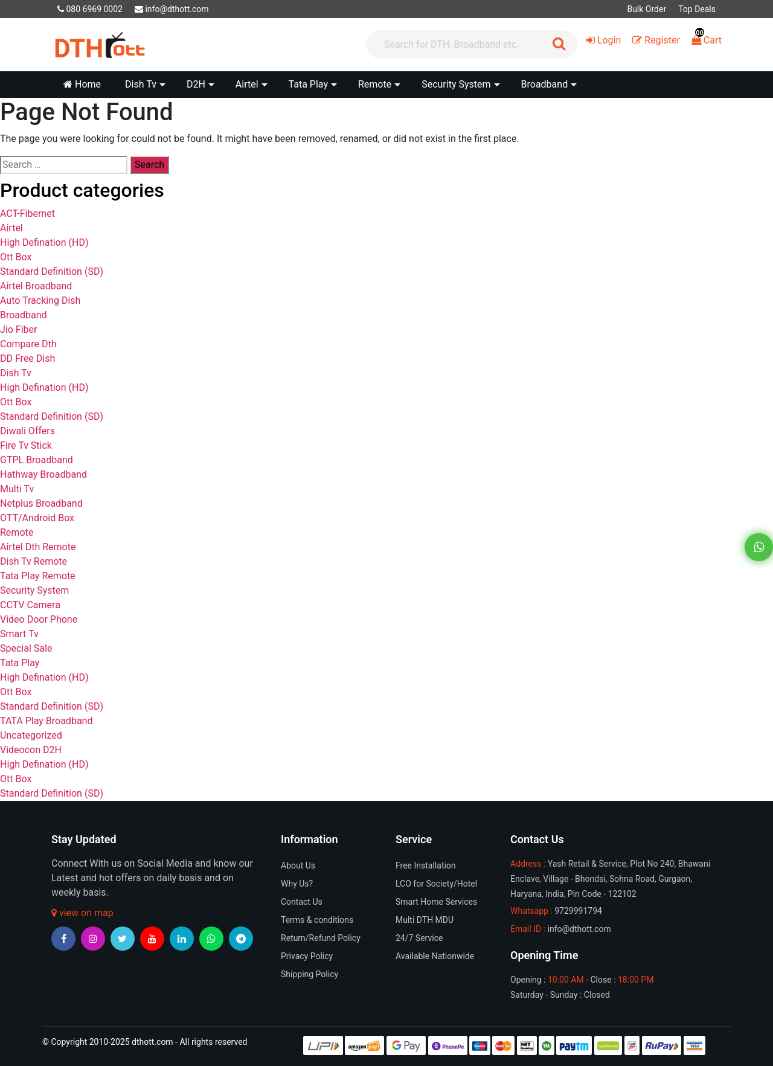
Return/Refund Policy (321, 938)
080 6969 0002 (90, 9)
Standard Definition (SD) (51, 271)
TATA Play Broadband (46, 721)
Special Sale (26, 648)
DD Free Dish (27, 358)
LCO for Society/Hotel (436, 883)
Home (82, 84)
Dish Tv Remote (33, 561)
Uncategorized (31, 735)
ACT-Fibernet (27, 213)
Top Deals (697, 9)
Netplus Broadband (41, 503)
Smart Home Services (436, 902)
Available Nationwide (435, 956)
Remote (16, 532)
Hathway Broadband (43, 474)
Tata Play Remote (37, 576)
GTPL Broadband (36, 460)
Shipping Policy (309, 974)
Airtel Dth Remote (37, 547)
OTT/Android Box (37, 518)
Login (603, 40)
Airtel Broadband (36, 286)
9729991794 (578, 911)
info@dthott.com (172, 9)
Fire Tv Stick (26, 445)
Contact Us (301, 902)
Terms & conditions (317, 920)
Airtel (11, 228)
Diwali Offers (27, 431)
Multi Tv (17, 489)
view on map (82, 913)
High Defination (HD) (44, 242)
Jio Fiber (18, 329)
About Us (298, 865)
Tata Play (19, 663)
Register (656, 40)
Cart (706, 40)
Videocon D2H (31, 750)
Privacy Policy (307, 956)
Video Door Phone (38, 619)
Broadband (23, 315)
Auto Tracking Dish (40, 300)
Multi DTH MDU (425, 920)
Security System (34, 590)
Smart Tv (19, 634)
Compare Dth (28, 344)
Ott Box (15, 257)
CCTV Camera (30, 605)
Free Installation (426, 865)
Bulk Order (646, 9)
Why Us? (297, 883)
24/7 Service (419, 938)
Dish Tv (15, 373)
